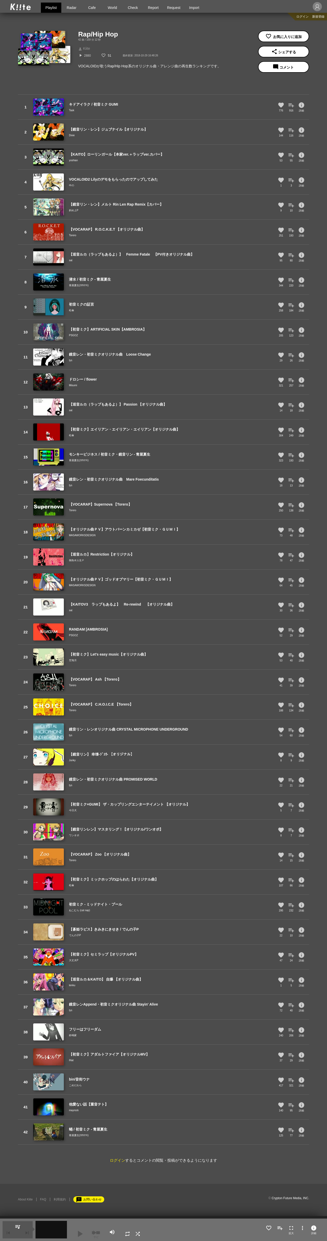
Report (153, 8)
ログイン (302, 16)
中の (71, 185)
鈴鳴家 (73, 1035)
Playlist (51, 8)
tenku (72, 985)
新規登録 (318, 16)
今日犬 (73, 810)
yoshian (73, 160)
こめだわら (75, 1085)
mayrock (74, 1110)
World (112, 8)
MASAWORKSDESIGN (82, 535)
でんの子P (75, 935)
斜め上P (73, 210)
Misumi (73, 385)
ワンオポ (74, 835)
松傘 (71, 310)
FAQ (43, 1199)
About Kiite (25, 1199)
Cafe (92, 8)
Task (71, 110)
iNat (71, 1060)
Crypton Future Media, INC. (290, 1198)
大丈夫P (73, 960)
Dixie (72, 135)
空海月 (73, 660)
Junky (72, 760)
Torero (72, 235)
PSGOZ (73, 335)
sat (70, 260)
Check (133, 8)
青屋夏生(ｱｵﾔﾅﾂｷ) (79, 285)
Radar (71, 8)
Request (173, 8)
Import (194, 8)
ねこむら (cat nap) (79, 910)
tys (70, 360)
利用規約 (60, 1199)
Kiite (84, 48)
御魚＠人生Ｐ (76, 560)
